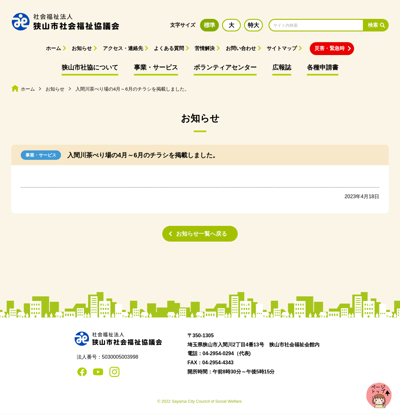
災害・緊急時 (329, 48)
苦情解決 (205, 48)
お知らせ (82, 48)
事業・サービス (156, 67)
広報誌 (281, 67)
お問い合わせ (241, 48)
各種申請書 (322, 67)
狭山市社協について (90, 67)
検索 (373, 25)
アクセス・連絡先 (123, 48)
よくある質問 (169, 48)
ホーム (53, 48)
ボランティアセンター (225, 67)
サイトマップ (282, 48)
